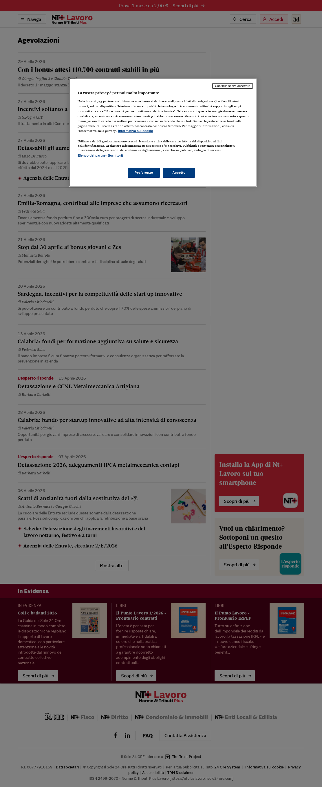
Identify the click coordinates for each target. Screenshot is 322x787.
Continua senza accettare (232, 86)
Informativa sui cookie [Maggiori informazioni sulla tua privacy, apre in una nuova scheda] (135, 131)
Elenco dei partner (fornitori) (100, 155)
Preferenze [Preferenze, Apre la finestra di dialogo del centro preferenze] (144, 172)
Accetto (179, 172)
